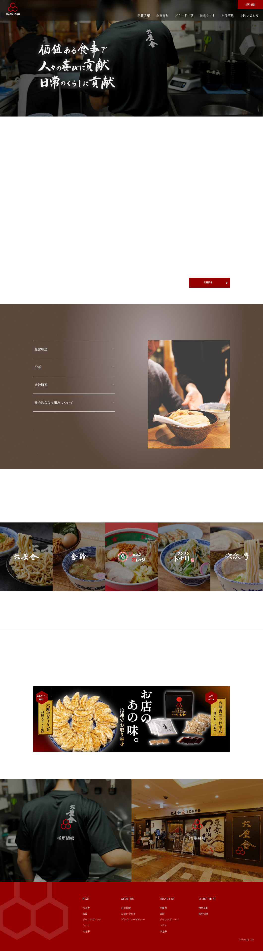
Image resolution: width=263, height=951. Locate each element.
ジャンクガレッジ (92, 919)
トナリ (86, 925)
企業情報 (162, 15)
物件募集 (228, 15)
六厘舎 (86, 908)
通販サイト (207, 15)
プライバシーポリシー (133, 919)
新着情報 (143, 15)
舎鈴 (85, 913)
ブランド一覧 (184, 15)
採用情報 (250, 4)
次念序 (86, 931)
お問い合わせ (249, 15)
